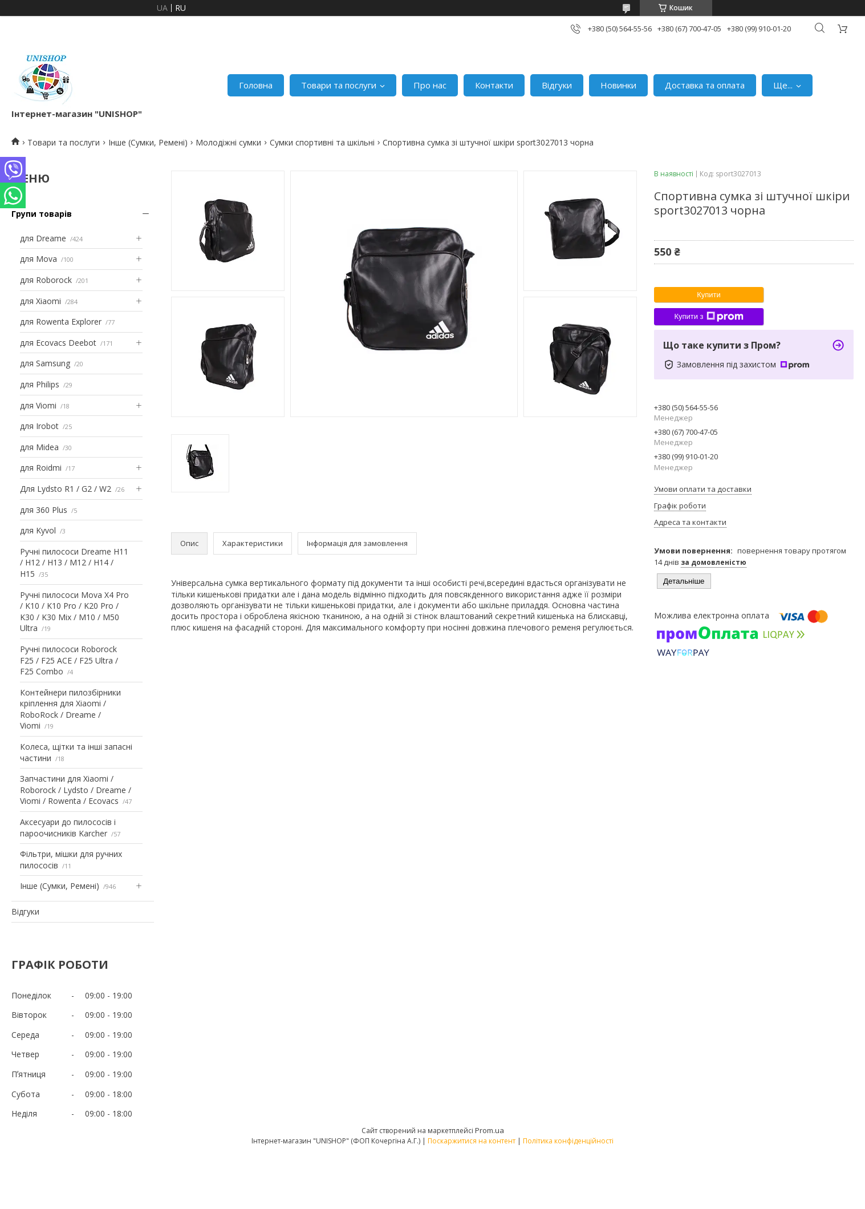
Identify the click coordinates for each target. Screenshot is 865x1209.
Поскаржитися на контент (471, 1141)
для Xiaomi (40, 301)
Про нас (429, 85)
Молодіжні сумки (228, 142)
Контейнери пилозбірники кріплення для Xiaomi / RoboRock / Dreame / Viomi (70, 709)
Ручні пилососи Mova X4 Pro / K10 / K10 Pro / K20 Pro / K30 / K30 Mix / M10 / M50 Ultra (74, 611)
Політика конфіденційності (568, 1141)
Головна (256, 85)
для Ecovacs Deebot (58, 342)
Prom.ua (489, 1130)
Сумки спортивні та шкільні (322, 142)
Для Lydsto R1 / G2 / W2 (65, 488)
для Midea (39, 447)
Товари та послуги (338, 85)
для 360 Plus (43, 509)
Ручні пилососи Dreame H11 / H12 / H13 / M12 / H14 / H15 (74, 562)
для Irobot (39, 425)
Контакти (494, 85)
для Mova (38, 258)
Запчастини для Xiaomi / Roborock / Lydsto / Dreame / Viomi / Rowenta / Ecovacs (75, 789)
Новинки (618, 85)
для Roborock (46, 279)
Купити (709, 294)
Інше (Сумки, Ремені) (148, 142)
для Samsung (45, 363)
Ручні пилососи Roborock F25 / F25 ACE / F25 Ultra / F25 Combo (69, 660)
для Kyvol (38, 530)
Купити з (708, 317)
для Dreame (43, 238)
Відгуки (557, 85)
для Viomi (38, 405)
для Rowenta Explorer (60, 321)
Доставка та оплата (705, 85)
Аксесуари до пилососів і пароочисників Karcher (68, 827)
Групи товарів (41, 213)
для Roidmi (41, 467)
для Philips (39, 384)
